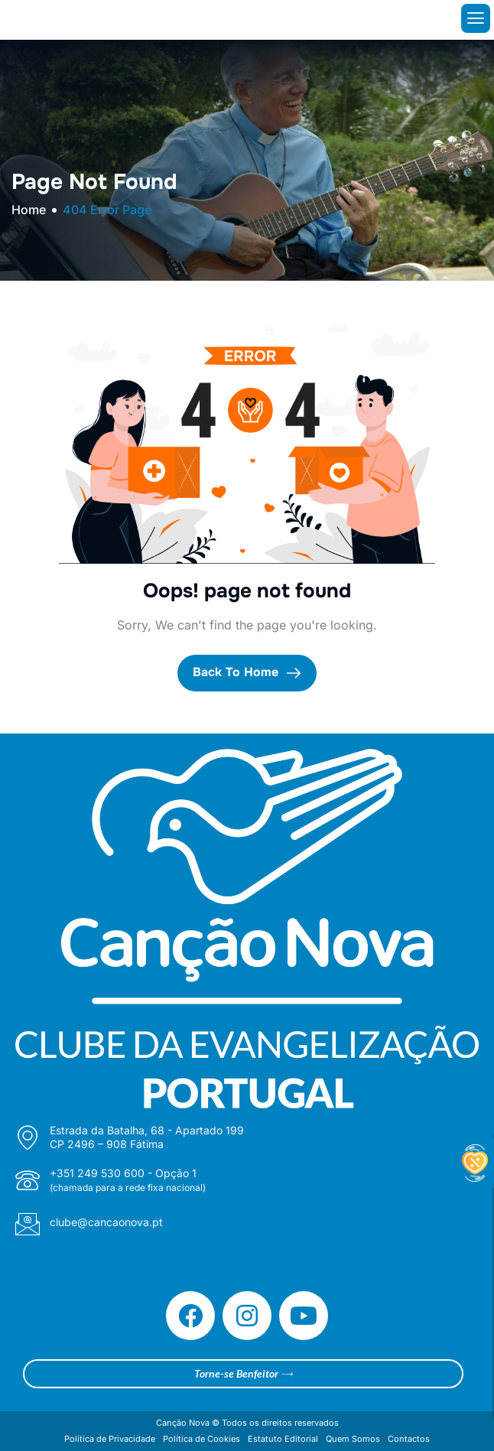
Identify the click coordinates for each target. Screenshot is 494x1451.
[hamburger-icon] (475, 18)
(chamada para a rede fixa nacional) (128, 1187)
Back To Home (247, 672)
